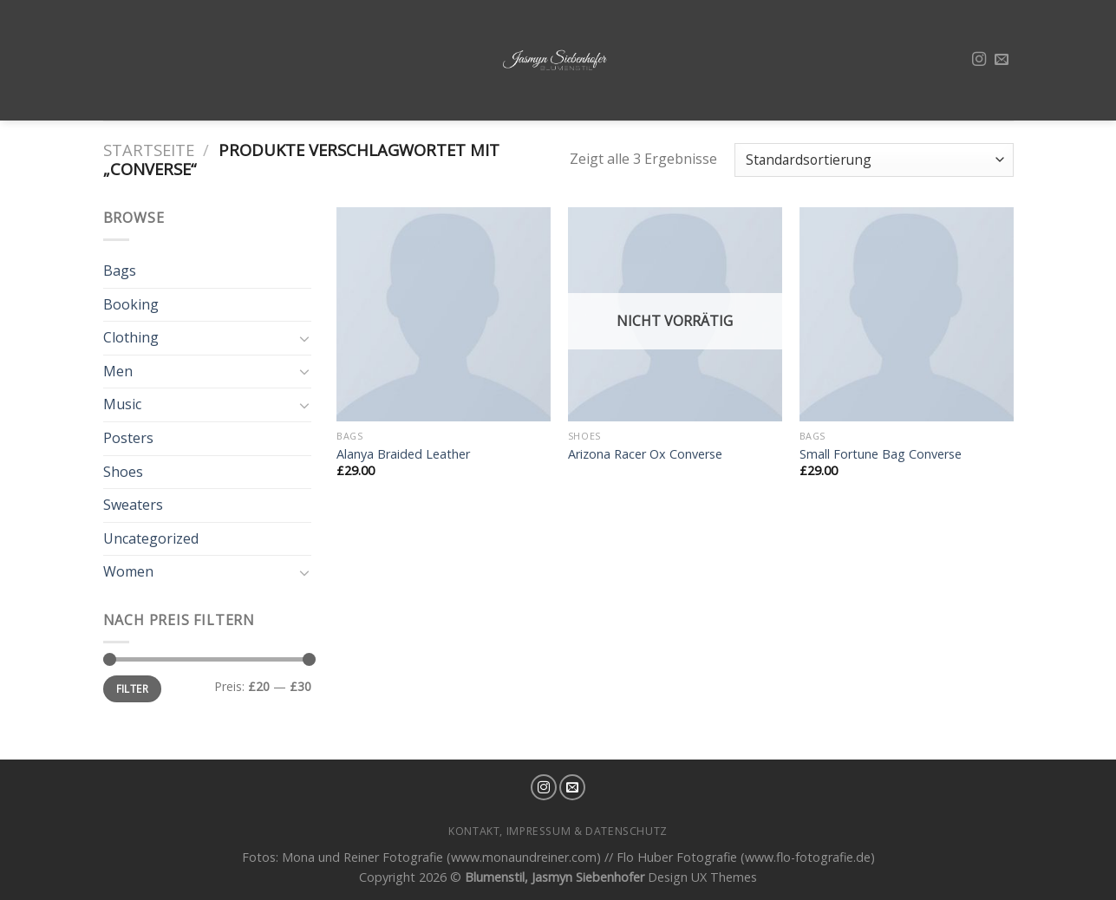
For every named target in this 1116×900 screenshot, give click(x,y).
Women (128, 571)
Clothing (131, 337)
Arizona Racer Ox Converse (645, 454)
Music (122, 404)
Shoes (123, 471)
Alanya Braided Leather (403, 454)
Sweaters (133, 504)
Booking (131, 304)
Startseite (148, 149)
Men (118, 371)
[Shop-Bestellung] (873, 160)
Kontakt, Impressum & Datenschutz (558, 831)
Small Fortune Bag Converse (880, 454)
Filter (132, 688)
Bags (119, 270)
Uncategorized (151, 538)
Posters (128, 437)
